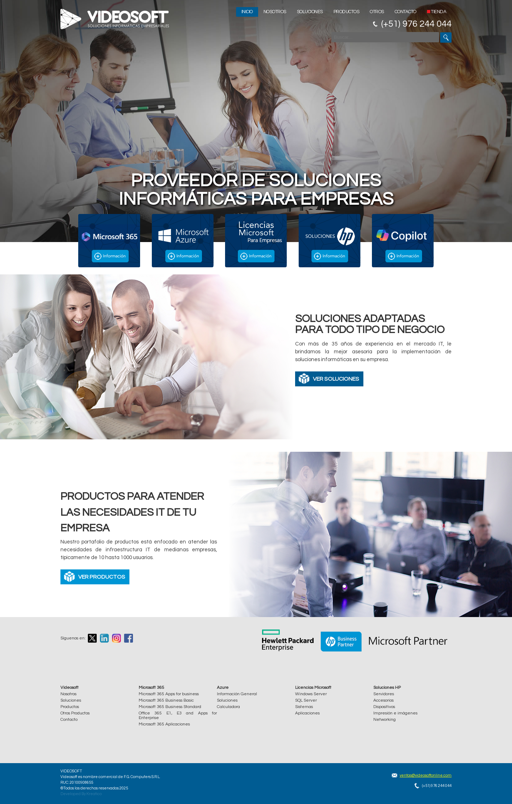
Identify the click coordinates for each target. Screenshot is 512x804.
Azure (223, 687)
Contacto (405, 11)
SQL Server (306, 700)
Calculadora (228, 706)
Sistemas (304, 706)
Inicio (247, 11)
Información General (237, 694)
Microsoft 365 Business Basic (166, 700)
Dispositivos (384, 706)
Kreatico (94, 794)
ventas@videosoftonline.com (426, 775)
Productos (346, 11)
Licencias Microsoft (313, 687)
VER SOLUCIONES (336, 379)
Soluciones (310, 11)
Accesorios (383, 700)
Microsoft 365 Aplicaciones (164, 724)
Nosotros (274, 11)
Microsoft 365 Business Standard (170, 706)
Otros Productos (75, 713)
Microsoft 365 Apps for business (169, 694)
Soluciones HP (387, 687)
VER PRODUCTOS (101, 577)
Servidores (383, 694)
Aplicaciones (307, 713)
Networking (384, 719)
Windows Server (311, 694)
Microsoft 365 (151, 687)
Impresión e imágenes (395, 713)
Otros (377, 11)
